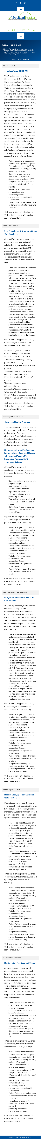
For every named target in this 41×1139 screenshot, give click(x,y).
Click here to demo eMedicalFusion (18, 212)
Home (14, 59)
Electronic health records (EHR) (21, 166)
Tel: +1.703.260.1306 (20, 30)
